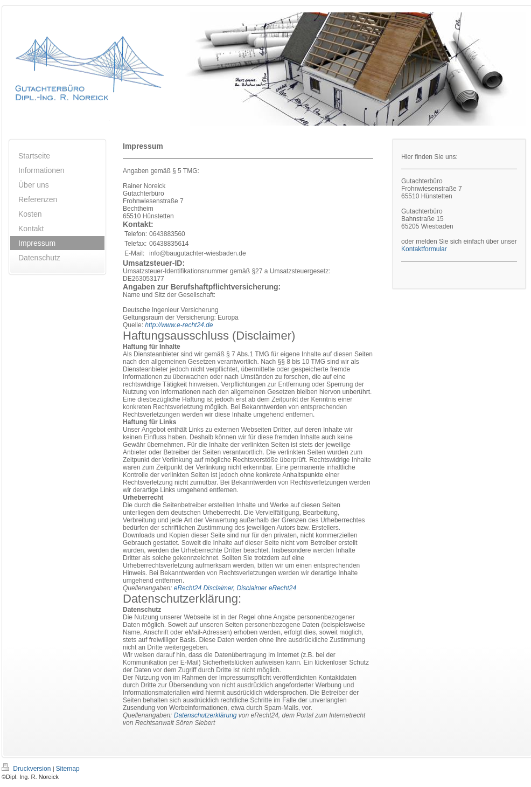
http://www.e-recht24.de (179, 325)
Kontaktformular (424, 249)
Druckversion (27, 768)
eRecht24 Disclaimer (203, 588)
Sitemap (68, 768)
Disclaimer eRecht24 (266, 588)
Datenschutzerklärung (205, 715)
